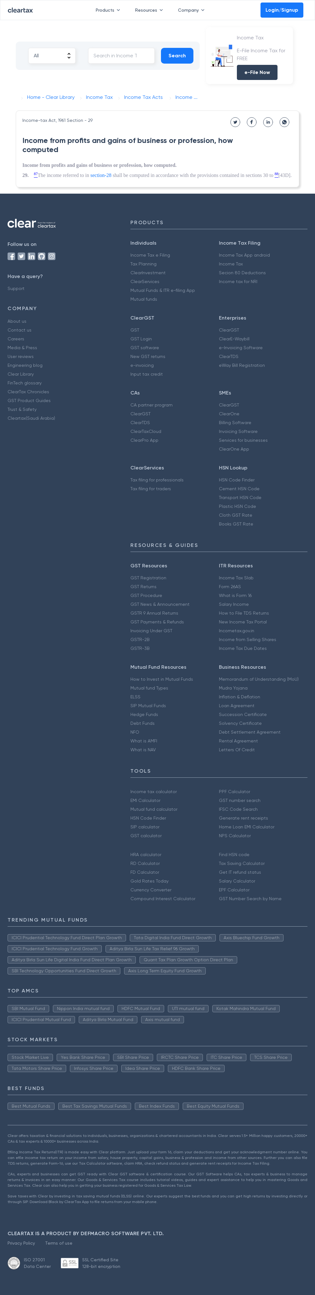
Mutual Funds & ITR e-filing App (162, 290)
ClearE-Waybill (234, 338)
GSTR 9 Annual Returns (154, 613)
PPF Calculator (234, 791)
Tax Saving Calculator (242, 863)
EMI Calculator (145, 800)
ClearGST (229, 329)
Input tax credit (146, 374)
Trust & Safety (22, 409)
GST (134, 329)
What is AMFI (143, 740)
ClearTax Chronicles (28, 391)
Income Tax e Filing (150, 255)
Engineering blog (25, 365)
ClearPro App (144, 440)
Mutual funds (143, 299)
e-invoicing (142, 365)
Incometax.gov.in (236, 630)
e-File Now (257, 72)
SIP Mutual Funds (148, 705)
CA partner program (151, 404)
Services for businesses (243, 440)
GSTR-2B (140, 639)
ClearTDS (228, 356)
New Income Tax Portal (243, 621)
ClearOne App (234, 449)
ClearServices (144, 281)
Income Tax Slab (236, 577)
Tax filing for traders (150, 488)
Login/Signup (282, 10)
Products (109, 10)
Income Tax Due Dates (243, 648)
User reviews (21, 356)
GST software (144, 347)
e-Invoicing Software (241, 347)
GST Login (141, 338)
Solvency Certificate (240, 723)
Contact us (20, 329)
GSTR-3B (140, 648)
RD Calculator (145, 863)
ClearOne (229, 413)
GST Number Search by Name (250, 898)
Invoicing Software (238, 431)
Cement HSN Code (239, 488)
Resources (150, 10)
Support (16, 288)
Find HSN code (234, 854)
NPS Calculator (235, 835)
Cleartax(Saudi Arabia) (31, 418)
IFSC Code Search (238, 809)
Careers (16, 338)
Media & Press (22, 347)
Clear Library (21, 374)
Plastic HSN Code (237, 506)
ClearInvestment (148, 272)
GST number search (240, 800)
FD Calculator (144, 872)
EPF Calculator (234, 889)
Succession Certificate (243, 714)
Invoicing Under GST (151, 630)
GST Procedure (146, 595)
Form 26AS (230, 586)
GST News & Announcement (160, 604)
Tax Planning (143, 263)
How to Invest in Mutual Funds (161, 679)
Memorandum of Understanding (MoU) (259, 679)
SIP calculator (144, 826)
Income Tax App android (244, 255)
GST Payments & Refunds (157, 621)
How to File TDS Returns (244, 613)
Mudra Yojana (233, 687)
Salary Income (234, 604)
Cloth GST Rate (235, 515)
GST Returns (143, 586)
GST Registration (148, 577)
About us (17, 321)
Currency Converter (150, 889)
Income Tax (231, 263)
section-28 (101, 175)
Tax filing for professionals (157, 479)
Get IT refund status (240, 872)
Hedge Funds (144, 714)
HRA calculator (145, 854)
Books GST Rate (236, 523)
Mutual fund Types (149, 687)
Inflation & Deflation (239, 696)
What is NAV (143, 749)
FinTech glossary (25, 382)
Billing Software (235, 422)
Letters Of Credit (237, 749)
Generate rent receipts (243, 818)
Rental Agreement (238, 740)
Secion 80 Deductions (242, 272)
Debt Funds (142, 723)
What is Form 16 (235, 595)
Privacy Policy (21, 1243)
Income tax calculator (153, 791)
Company (192, 10)
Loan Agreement (237, 705)
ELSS (135, 696)
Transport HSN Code (240, 497)
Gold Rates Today (149, 880)
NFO (134, 732)
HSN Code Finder (237, 479)
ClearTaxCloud (145, 431)
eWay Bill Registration (242, 365)
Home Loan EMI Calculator (246, 826)
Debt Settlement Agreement (250, 732)
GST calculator (146, 835)
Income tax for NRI (238, 281)
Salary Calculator (237, 880)
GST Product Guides (29, 400)
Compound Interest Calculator (162, 898)
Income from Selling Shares (247, 639)
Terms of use (58, 1243)
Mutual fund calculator (153, 809)
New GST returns (147, 356)
